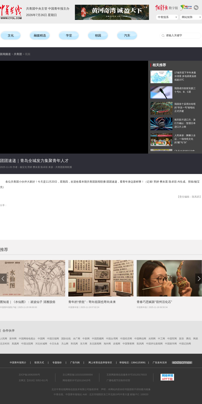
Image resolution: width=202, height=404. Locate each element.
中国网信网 (140, 338)
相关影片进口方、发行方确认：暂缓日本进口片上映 (185, 123)
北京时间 (4, 343)
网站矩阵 (187, 17)
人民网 (3, 338)
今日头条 (54, 343)
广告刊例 (75, 362)
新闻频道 (5, 54)
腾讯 (188, 338)
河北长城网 (41, 343)
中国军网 (172, 338)
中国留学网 (171, 343)
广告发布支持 (172, 362)
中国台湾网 (112, 338)
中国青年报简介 (18, 362)
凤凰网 (15, 343)
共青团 (18, 54)
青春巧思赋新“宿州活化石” (154, 302)
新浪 (181, 338)
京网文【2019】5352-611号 (33, 380)
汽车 (127, 35)
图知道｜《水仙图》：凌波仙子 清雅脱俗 (27, 302)
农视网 (116, 343)
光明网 (152, 338)
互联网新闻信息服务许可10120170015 (127, 374)
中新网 (86, 338)
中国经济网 (126, 338)
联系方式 (39, 362)
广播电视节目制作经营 (118, 380)
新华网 (12, 338)
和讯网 (74, 343)
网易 (195, 338)
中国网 (41, 338)
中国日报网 (53, 338)
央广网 (76, 338)
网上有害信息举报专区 (100, 362)
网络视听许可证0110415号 (77, 380)
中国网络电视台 (27, 338)
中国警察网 (128, 343)
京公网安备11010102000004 (78, 374)
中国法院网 (27, 343)
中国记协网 (185, 343)
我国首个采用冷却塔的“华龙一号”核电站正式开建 (185, 107)
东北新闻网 (95, 343)
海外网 (107, 343)
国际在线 (66, 338)
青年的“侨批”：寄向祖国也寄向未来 (92, 302)
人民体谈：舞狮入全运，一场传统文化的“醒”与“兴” (185, 139)
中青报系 (163, 17)
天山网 (64, 343)
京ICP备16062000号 (29, 374)
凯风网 (140, 343)
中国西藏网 (98, 338)
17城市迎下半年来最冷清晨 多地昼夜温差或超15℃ (185, 76)
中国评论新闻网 (154, 343)
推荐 (4, 249)
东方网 (83, 343)
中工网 (161, 338)
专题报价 (57, 362)
